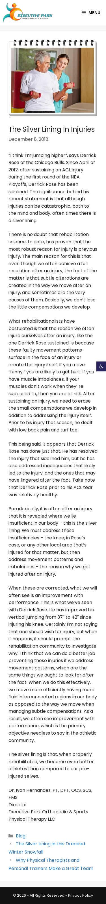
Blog (20, 836)
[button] (101, 366)
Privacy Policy (80, 895)
